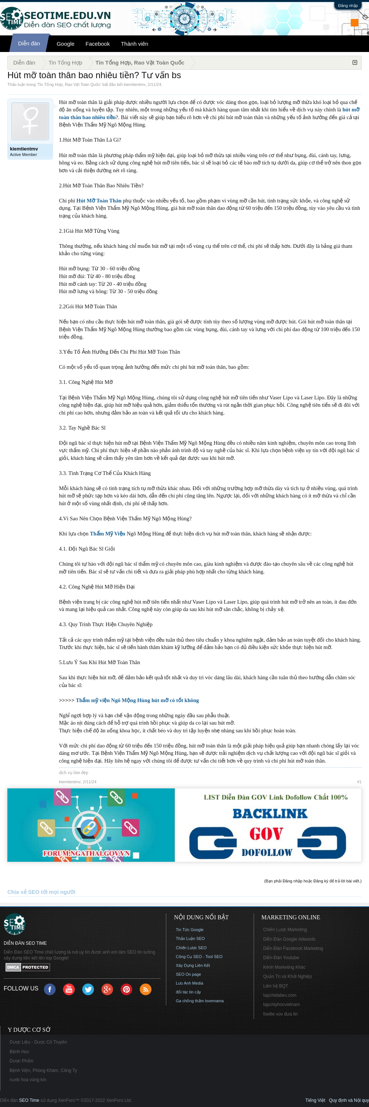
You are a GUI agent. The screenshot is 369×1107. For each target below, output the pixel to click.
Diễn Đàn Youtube (281, 957)
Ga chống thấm (190, 1001)
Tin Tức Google (189, 929)
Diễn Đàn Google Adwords (289, 939)
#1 (359, 782)
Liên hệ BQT (275, 986)
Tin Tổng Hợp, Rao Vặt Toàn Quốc (69, 84)
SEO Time (29, 1100)
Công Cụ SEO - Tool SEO (199, 956)
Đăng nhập (348, 5)
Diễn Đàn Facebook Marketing (293, 948)
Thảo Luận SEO (190, 938)
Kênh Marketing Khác (284, 967)
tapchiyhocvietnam (281, 1004)
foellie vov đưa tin (280, 1014)
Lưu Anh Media (189, 983)
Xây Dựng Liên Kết (193, 965)
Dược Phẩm (22, 1060)
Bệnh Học (19, 1051)
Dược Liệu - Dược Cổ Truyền (38, 1042)
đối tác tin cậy (188, 992)
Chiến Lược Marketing (285, 929)
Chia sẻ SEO (23, 892)
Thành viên (134, 44)
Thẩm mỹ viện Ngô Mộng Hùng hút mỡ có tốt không (137, 700)
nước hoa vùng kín (28, 1079)
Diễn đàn (29, 43)
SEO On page (188, 974)
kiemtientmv (135, 84)
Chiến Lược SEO (191, 947)
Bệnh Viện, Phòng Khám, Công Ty (43, 1070)
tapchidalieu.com (279, 995)
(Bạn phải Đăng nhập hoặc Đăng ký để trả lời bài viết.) (313, 881)
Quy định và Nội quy (349, 1100)
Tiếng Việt (315, 1100)
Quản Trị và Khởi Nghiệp (287, 976)
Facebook (98, 44)
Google (65, 44)
